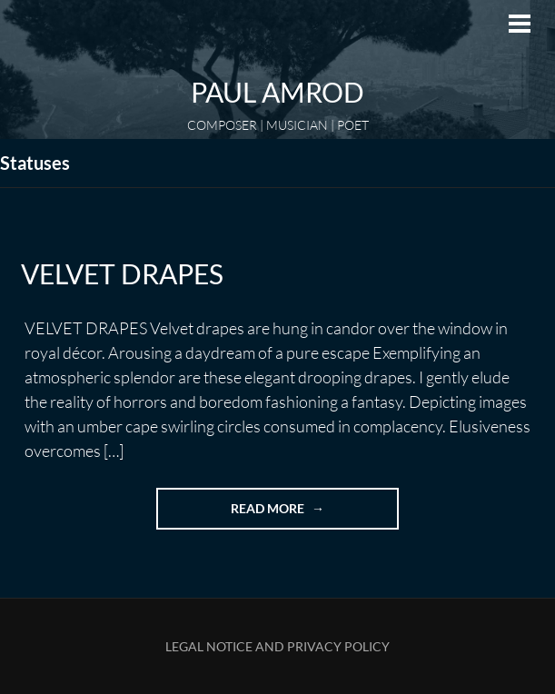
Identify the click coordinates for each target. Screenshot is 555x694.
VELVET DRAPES (122, 273)
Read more (296, 514)
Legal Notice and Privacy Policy (277, 646)
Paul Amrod (277, 91)
